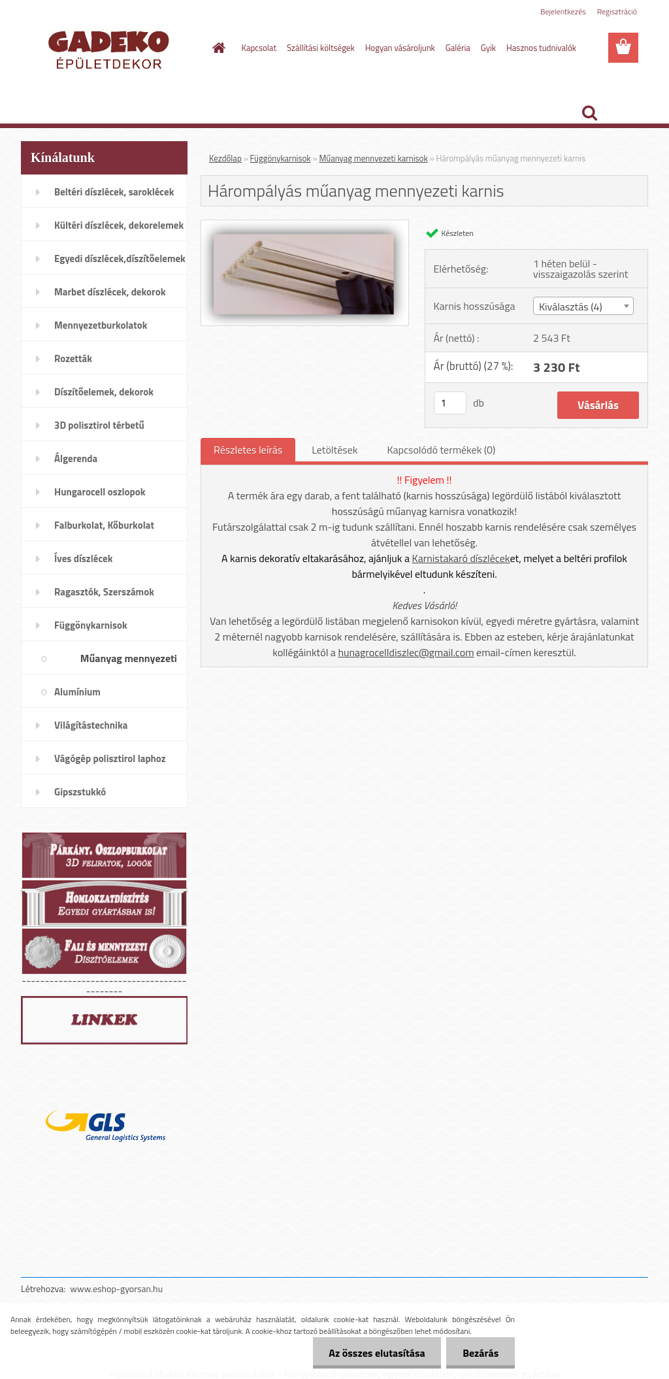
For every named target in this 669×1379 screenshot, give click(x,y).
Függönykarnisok (280, 158)
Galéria (458, 47)
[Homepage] (217, 48)
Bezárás (480, 1353)
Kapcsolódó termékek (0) (441, 449)
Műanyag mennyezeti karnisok (373, 158)
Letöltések (334, 449)
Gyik (488, 47)
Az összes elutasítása (377, 1353)
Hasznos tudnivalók (541, 47)
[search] (589, 113)
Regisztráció (617, 11)
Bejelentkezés (563, 11)
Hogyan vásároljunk (400, 47)
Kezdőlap (225, 158)
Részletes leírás (248, 449)
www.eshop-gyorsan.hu (116, 1288)
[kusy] (450, 402)
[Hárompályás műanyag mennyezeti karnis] (304, 225)
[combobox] (583, 306)
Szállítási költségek (321, 47)
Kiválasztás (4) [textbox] (570, 306)
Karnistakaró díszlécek (461, 558)
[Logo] (111, 48)
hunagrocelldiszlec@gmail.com (406, 652)
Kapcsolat (259, 47)
